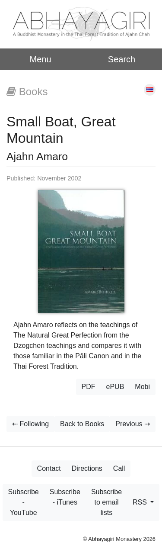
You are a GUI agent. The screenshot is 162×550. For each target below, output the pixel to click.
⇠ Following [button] (30, 424)
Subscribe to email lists (106, 502)
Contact (49, 468)
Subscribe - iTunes (65, 497)
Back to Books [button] (82, 424)
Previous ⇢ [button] (132, 424)
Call (119, 468)
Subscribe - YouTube (23, 502)
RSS (141, 502)
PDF (88, 386)
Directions (87, 468)
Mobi (142, 386)
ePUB (115, 386)
